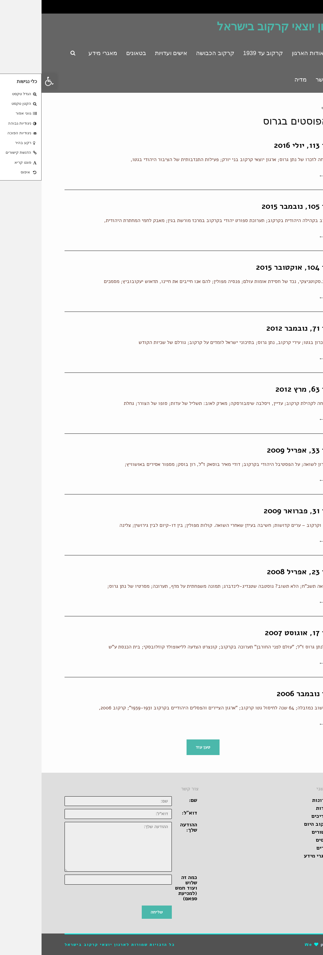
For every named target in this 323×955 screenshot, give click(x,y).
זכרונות (279, 800)
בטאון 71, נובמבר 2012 (262, 328)
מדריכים (279, 816)
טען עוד (161, 747)
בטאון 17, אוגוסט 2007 (261, 633)
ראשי (296, 108)
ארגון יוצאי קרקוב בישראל (237, 26)
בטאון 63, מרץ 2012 (267, 389)
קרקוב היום (275, 823)
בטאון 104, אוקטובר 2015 (257, 267)
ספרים (281, 847)
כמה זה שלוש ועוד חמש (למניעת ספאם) (145, 888)
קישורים (279, 831)
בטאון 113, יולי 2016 (266, 145)
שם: (151, 800)
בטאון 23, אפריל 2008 (262, 572)
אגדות (281, 808)
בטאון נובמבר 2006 (267, 693)
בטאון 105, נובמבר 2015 (260, 206)
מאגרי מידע (275, 855)
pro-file (289, 944)
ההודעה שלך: (147, 827)
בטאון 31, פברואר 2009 (261, 511)
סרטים (281, 839)
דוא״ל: (148, 812)
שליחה (115, 912)
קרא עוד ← (288, 175)
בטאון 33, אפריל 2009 (262, 450)
